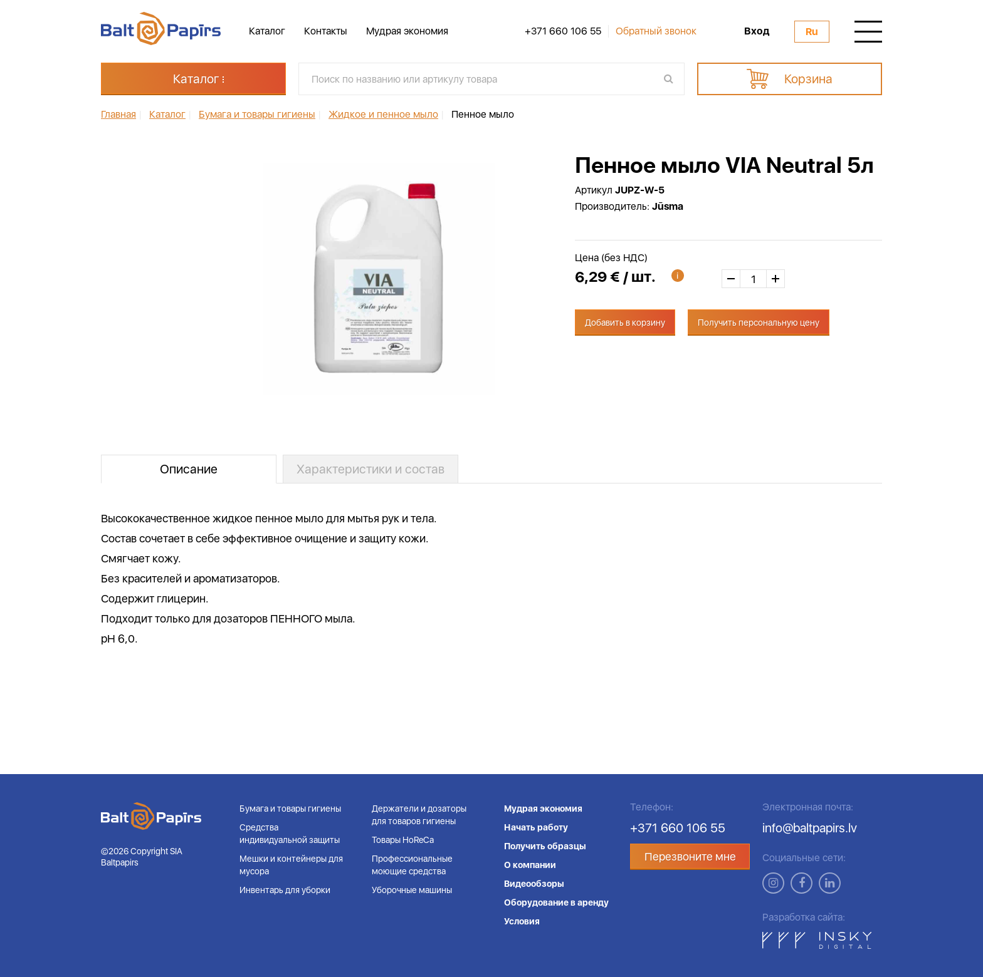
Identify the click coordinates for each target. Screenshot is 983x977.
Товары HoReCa (403, 840)
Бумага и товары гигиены (290, 809)
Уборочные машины (412, 890)
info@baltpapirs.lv (809, 827)
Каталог (267, 31)
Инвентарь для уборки (284, 890)
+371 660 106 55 (563, 31)
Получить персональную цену (758, 323)
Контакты (325, 31)
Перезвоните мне (690, 856)
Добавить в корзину (625, 323)
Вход (756, 31)
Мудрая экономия (407, 31)
